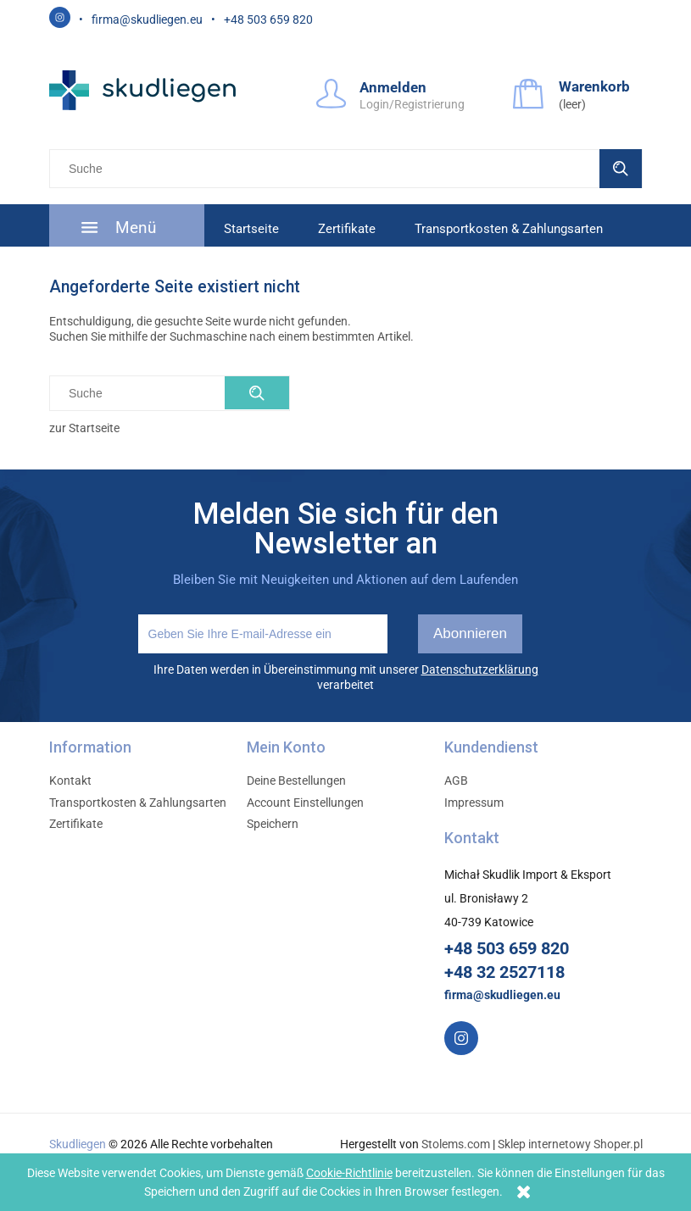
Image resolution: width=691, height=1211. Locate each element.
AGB (456, 780)
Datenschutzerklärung (479, 669)
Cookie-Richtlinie (349, 1173)
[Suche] (620, 168)
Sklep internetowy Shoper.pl (570, 1144)
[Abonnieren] (470, 633)
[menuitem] (126, 227)
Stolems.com (455, 1144)
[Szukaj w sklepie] (327, 168)
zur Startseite (84, 428)
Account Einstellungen (305, 802)
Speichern (272, 823)
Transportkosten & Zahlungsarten (137, 802)
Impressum (474, 802)
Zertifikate (76, 823)
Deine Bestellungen (296, 780)
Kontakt (70, 780)
